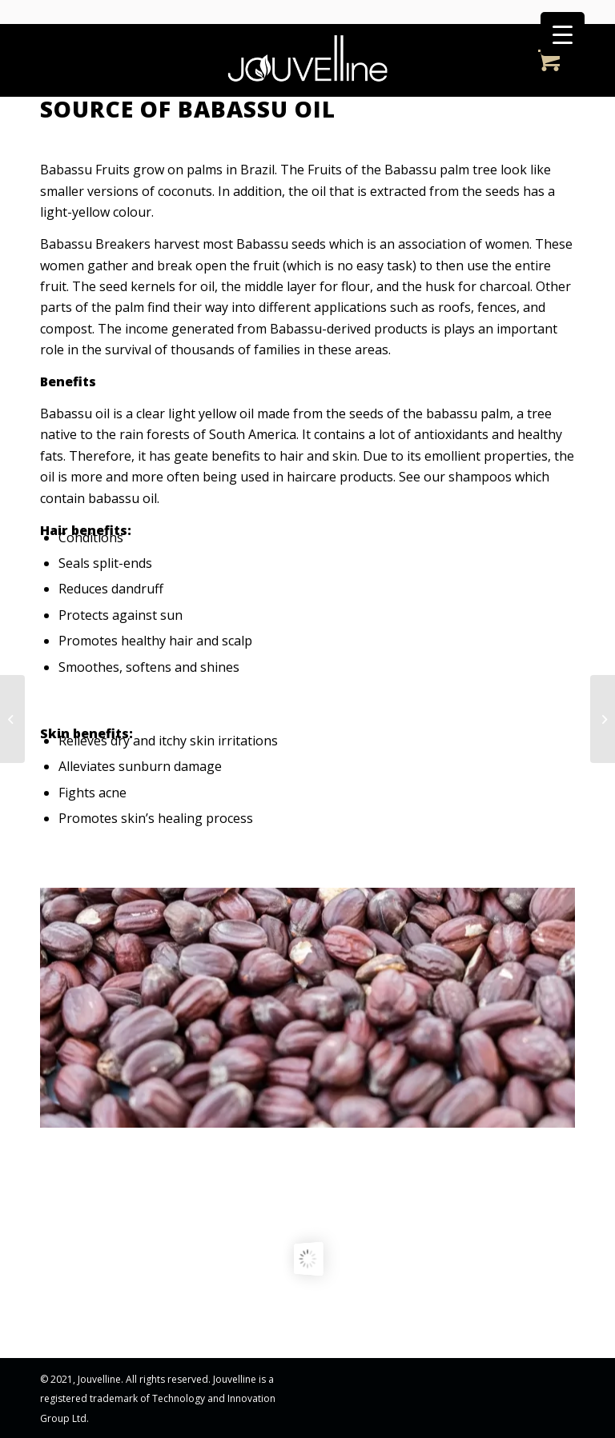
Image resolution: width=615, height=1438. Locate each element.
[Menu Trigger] (563, 34)
